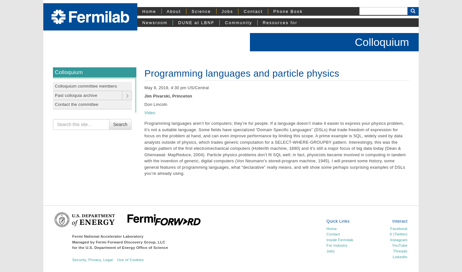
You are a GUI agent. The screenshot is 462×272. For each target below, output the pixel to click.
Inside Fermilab (340, 240)
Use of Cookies (130, 260)
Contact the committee (76, 104)
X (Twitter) (398, 234)
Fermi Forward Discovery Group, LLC (131, 242)
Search (120, 124)
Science (201, 11)
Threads (400, 251)
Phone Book (288, 11)
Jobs (227, 11)
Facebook (398, 228)
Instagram (398, 240)
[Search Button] (413, 11)
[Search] (383, 11)
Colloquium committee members (86, 86)
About (174, 11)
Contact (253, 11)
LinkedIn (400, 257)
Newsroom (155, 22)
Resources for (280, 22)
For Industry (337, 245)
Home (149, 11)
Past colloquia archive (76, 95)
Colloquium (382, 42)
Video (149, 112)
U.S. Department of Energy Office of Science (127, 247)
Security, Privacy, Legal (92, 260)
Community (238, 22)
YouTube (399, 245)
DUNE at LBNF (196, 22)
